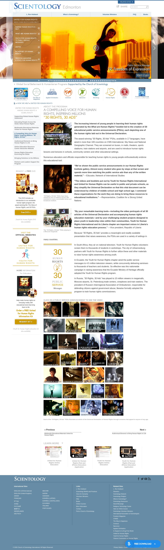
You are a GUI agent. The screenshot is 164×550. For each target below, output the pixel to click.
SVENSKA (46, 496)
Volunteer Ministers (110, 14)
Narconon (82, 92)
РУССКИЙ (17, 506)
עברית (16, 501)
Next (113, 80)
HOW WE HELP (23, 103)
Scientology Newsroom (120, 501)
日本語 (16, 504)
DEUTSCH (17, 513)
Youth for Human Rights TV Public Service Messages (25, 40)
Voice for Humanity (82, 494)
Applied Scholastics (52, 92)
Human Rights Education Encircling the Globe (23, 153)
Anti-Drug (96, 92)
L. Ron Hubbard (32, 14)
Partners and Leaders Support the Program (26, 163)
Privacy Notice (118, 547)
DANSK (16, 496)
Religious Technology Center (122, 506)
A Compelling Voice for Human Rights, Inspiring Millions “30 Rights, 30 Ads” (25, 135)
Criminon (68, 92)
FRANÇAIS (17, 498)
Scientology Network (119, 494)
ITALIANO (46, 505)
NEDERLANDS (19, 511)
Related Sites (126, 2)
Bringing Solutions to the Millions (26, 158)
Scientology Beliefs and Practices (86, 491)
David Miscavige (118, 504)
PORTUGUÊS (47, 508)
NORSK (45, 493)
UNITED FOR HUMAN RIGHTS (41, 103)
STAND (115, 518)
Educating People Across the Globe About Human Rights (25, 123)
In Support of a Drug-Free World (123, 531)
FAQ (134, 14)
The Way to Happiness (36, 93)
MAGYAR (46, 491)
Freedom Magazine (142, 97)
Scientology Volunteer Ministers (123, 511)
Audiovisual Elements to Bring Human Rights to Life (25, 142)
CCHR (124, 92)
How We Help (21, 99)
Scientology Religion (119, 496)
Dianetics (116, 491)
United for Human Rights (121, 533)
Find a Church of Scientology (85, 511)
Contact (78, 509)
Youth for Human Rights (120, 536)
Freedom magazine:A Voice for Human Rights (26, 59)
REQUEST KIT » (25, 321)
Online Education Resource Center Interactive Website (24, 147)
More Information (81, 506)
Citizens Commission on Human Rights (125, 538)
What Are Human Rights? (26, 34)
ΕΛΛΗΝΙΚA (46, 503)
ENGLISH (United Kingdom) (23, 493)
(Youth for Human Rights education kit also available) (26, 330)
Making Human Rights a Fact (25, 28)
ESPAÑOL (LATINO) (49, 498)
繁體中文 (17, 509)
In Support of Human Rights (24, 52)
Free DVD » (25, 212)
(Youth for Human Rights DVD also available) (26, 220)
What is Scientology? (71, 14)
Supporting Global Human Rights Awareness (26, 117)
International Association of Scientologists (126, 513)
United (18, 47)
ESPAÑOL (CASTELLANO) (51, 501)
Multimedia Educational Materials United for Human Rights (26, 128)
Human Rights (110, 92)
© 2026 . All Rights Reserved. (33, 547)
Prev (51, 80)
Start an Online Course (120, 509)
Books (145, 14)
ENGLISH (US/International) (23, 491)
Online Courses (81, 504)
